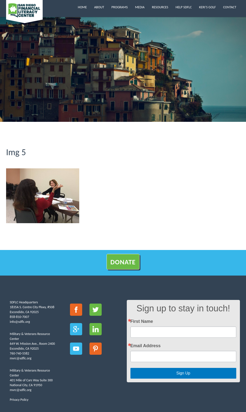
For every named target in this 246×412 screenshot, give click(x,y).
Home (82, 7)
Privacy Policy (19, 400)
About (99, 7)
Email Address (145, 346)
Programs (119, 7)
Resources (160, 7)
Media (140, 7)
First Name (141, 321)
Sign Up (183, 373)
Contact (229, 7)
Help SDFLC (184, 7)
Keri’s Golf (207, 7)
